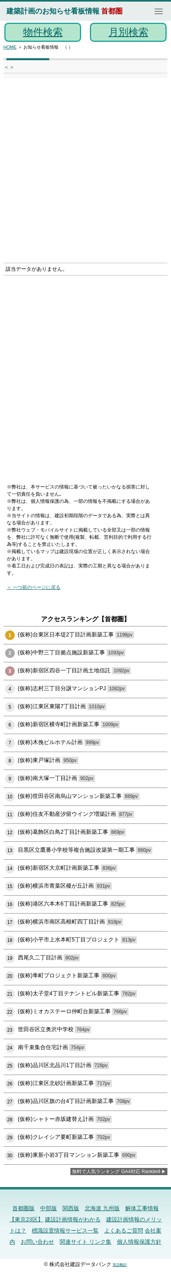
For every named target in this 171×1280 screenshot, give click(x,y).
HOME (10, 47)
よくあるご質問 (123, 1230)
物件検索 (43, 31)
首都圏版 (23, 1208)
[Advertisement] (85, 173)
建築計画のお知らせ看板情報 (52, 11)
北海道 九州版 (102, 1208)
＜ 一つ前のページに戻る (33, 587)
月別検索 (128, 31)
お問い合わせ (37, 1242)
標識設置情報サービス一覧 (65, 1230)
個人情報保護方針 (139, 1242)
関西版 (70, 1208)
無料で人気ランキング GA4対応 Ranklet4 (116, 1171)
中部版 (48, 1208)
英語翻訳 (120, 1265)
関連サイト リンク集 (85, 1242)
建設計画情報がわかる (73, 1219)
